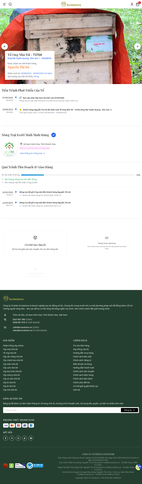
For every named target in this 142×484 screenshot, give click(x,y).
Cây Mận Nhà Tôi (10, 364)
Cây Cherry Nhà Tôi (11, 375)
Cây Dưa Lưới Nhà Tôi (12, 371)
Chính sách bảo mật (82, 356)
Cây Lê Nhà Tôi (9, 386)
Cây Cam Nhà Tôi (10, 367)
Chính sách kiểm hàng (83, 375)
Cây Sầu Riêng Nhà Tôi (12, 356)
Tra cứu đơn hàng (81, 345)
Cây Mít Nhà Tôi (10, 389)
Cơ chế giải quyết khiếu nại (85, 386)
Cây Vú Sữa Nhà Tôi (11, 378)
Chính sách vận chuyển (83, 371)
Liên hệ (76, 389)
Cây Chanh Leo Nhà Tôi (13, 360)
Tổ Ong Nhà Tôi (9, 353)
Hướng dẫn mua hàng (83, 353)
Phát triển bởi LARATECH (111, 478)
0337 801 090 (19, 319)
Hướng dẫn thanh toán (83, 367)
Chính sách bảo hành (83, 378)
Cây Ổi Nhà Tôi (9, 382)
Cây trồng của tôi (81, 349)
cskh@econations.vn (22, 327)
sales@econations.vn (22, 330)
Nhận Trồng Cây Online (13, 345)
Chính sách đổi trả (81, 382)
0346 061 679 (19, 322)
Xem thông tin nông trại (32, 153)
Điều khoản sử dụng (82, 364)
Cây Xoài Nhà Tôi (10, 349)
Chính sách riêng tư (82, 360)
